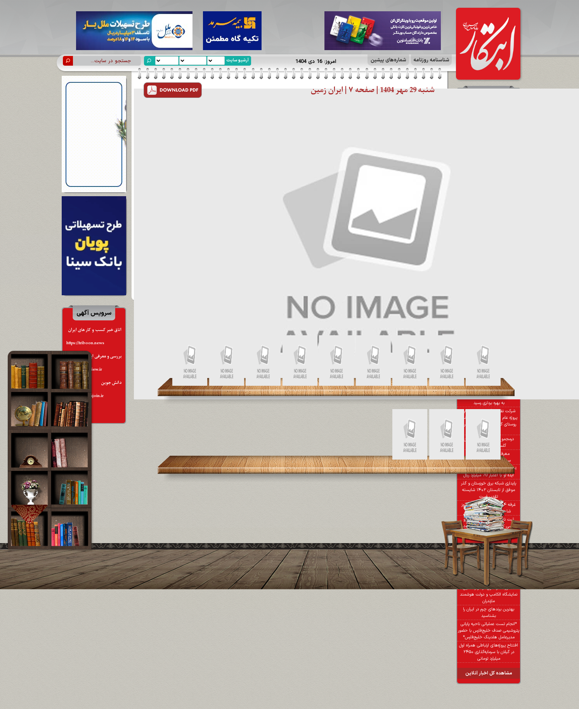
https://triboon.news (85, 343)
